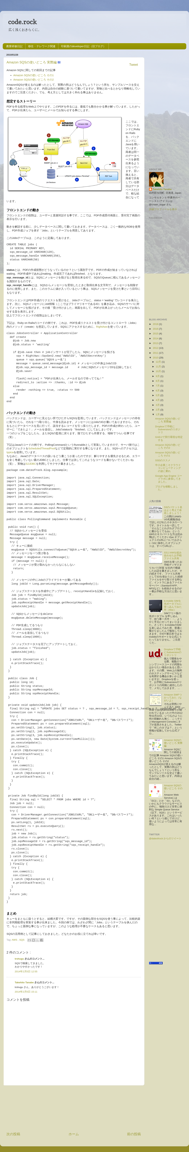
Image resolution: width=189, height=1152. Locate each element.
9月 (158, 376)
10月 (158, 371)
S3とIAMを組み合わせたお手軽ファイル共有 (173, 555)
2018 (155, 324)
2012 (155, 348)
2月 (158, 409)
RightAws (101, 326)
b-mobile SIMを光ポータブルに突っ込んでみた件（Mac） (173, 605)
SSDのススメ (162, 460)
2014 (155, 338)
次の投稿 (13, 1134)
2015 (155, 333)
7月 (158, 385)
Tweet (133, 65)
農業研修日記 (14, 46)
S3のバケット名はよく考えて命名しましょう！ (173, 510)
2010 (155, 357)
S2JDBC (31, 463)
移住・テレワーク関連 (41, 46)
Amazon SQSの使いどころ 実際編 (32, 62)
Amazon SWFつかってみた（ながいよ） (173, 697)
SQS (22, 939)
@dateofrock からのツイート (165, 838)
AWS (15, 939)
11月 (158, 366)
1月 (158, 414)
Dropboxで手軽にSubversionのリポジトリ (167, 429)
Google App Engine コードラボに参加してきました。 (168, 479)
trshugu (20, 958)
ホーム (74, 1134)
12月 (158, 361)
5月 (158, 395)
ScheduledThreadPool (41, 448)
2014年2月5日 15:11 (26, 991)
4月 (158, 400)
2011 (155, 353)
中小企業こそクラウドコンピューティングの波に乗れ (168, 468)
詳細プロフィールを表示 (163, 209)
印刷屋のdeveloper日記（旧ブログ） (83, 46)
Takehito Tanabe (24, 982)
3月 (158, 405)
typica (10, 452)
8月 (158, 381)
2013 (155, 343)
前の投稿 (134, 1134)
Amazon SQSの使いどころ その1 (33, 75)
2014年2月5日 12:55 (26, 971)
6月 (158, 390)
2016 (155, 328)
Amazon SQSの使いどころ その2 (33, 79)
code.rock (22, 22)
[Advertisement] (73, 1108)
